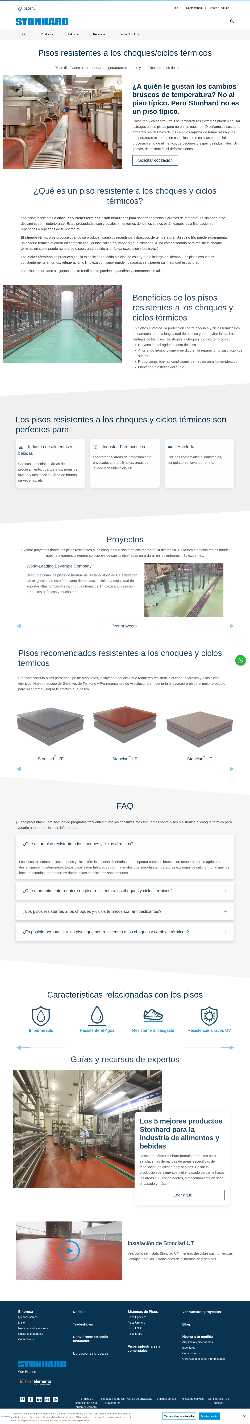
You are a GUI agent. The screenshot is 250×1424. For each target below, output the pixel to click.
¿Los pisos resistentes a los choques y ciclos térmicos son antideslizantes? (92, 914)
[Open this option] (229, 22)
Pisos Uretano (136, 1322)
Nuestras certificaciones (33, 1328)
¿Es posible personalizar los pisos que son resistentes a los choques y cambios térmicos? (106, 934)
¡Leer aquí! (182, 1198)
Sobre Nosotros (129, 34)
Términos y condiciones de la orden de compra (86, 1403)
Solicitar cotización (155, 160)
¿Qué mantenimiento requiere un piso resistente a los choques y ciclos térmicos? (98, 893)
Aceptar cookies (209, 1416)
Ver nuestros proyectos (201, 1312)
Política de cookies (191, 1398)
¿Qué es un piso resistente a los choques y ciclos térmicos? (78, 846)
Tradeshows (83, 1324)
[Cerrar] (244, 1416)
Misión (22, 1322)
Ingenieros (188, 1347)
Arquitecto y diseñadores (197, 1342)
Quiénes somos (28, 1317)
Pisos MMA (135, 1333)
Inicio (23, 34)
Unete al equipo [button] (219, 7)
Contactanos (26, 1339)
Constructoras (191, 1353)
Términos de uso (165, 1398)
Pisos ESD (134, 1328)
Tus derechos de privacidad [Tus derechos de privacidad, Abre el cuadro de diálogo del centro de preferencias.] (179, 1416)
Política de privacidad (139, 1398)
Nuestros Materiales (30, 1333)
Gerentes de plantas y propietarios (203, 1358)
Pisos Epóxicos (137, 1317)
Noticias (79, 1312)
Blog (175, 7)
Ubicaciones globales (91, 1353)
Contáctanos (194, 7)
